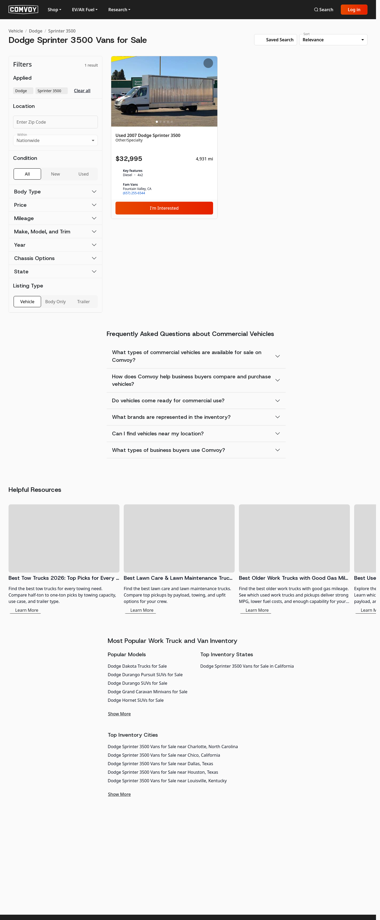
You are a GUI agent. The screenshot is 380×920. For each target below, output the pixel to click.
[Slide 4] (168, 121)
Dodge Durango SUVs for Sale (137, 683)
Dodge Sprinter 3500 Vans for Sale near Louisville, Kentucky (167, 781)
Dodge (35, 31)
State (21, 271)
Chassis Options (34, 258)
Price (20, 204)
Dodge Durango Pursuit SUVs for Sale (145, 675)
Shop (53, 10)
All (27, 174)
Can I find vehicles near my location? (158, 433)
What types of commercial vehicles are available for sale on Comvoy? (186, 356)
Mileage (24, 218)
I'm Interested (164, 208)
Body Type (27, 191)
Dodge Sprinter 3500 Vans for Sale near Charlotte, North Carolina (173, 746)
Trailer (83, 302)
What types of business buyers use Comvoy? (168, 450)
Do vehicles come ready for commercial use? (168, 400)
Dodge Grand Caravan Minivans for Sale (147, 692)
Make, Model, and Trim (42, 231)
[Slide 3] (164, 121)
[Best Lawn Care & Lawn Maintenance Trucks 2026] (179, 559)
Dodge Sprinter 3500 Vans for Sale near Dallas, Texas (160, 764)
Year (20, 244)
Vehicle (16, 31)
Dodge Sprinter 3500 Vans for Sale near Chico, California (164, 755)
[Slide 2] (160, 121)
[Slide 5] (172, 121)
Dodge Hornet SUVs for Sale (136, 700)
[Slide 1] (157, 121)
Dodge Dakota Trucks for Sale (137, 666)
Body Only (55, 302)
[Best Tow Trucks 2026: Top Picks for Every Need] (64, 559)
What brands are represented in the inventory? (171, 417)
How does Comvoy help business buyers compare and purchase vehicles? (191, 380)
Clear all (82, 90)
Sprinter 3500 (62, 31)
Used (83, 174)
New (55, 174)
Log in (354, 10)
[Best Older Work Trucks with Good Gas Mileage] (294, 559)
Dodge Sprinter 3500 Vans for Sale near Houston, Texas (163, 772)
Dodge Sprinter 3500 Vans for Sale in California (247, 666)
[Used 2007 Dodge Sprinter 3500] (164, 137)
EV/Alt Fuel (83, 10)
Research (117, 10)
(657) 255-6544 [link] (134, 193)
